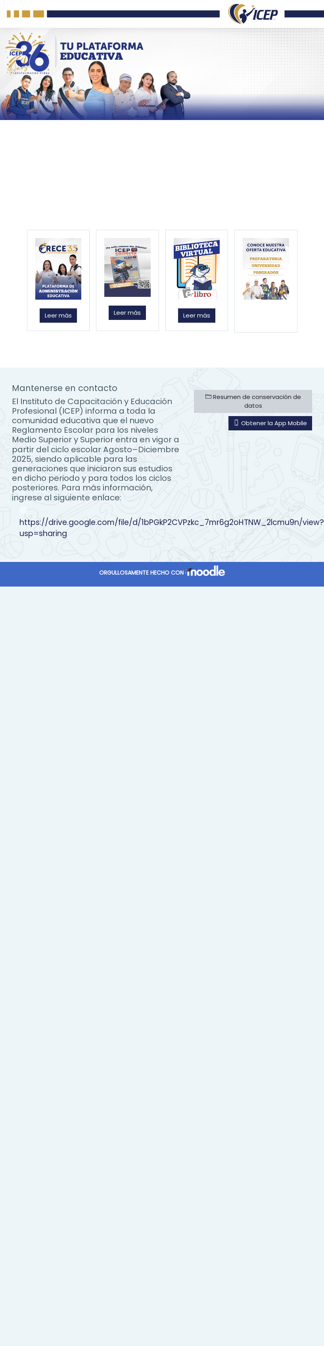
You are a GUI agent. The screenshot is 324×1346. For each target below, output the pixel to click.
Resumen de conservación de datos (253, 401)
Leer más (58, 315)
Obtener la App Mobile (270, 423)
